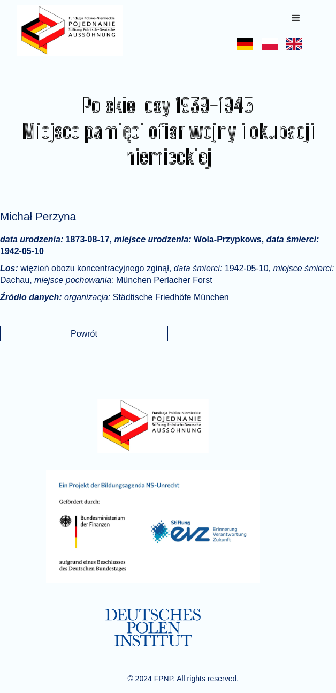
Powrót (84, 333)
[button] (295, 18)
